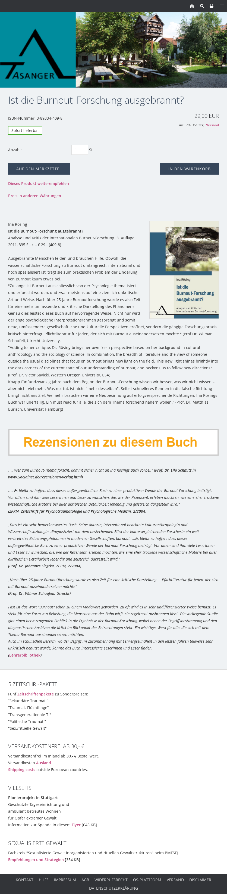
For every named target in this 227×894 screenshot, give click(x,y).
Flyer (76, 824)
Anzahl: (15, 149)
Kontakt (24, 879)
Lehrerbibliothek (24, 655)
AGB (85, 879)
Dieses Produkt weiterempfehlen (38, 183)
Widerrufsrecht (111, 879)
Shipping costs (21, 769)
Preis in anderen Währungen (34, 195)
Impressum (65, 879)
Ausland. (44, 762)
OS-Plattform (147, 879)
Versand (212, 125)
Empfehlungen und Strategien (36, 859)
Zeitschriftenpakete (35, 694)
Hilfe (44, 879)
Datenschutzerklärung (113, 888)
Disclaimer (200, 879)
